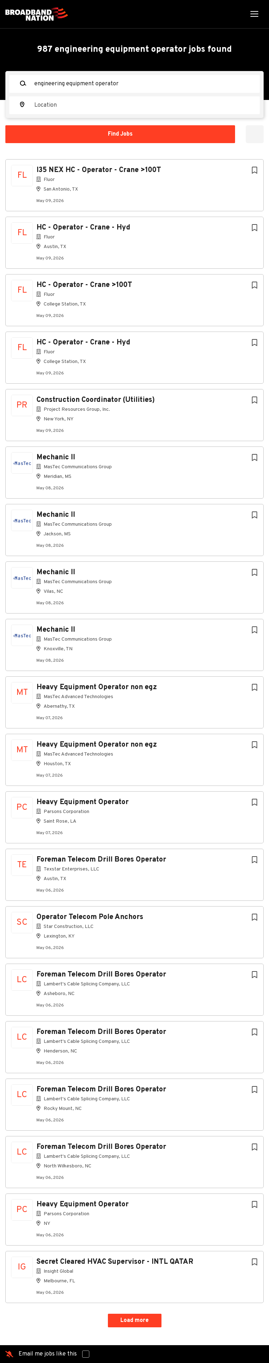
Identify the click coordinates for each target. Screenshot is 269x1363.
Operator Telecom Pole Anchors (89, 917)
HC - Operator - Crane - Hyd (83, 227)
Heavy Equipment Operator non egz (96, 687)
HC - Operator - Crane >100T (84, 285)
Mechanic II (55, 457)
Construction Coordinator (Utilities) (95, 400)
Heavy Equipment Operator (82, 802)
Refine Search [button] (255, 134)
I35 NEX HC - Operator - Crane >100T (98, 170)
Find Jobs (120, 134)
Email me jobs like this (48, 1354)
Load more (134, 1320)
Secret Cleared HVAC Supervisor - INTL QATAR (114, 1262)
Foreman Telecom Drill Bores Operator (101, 859)
